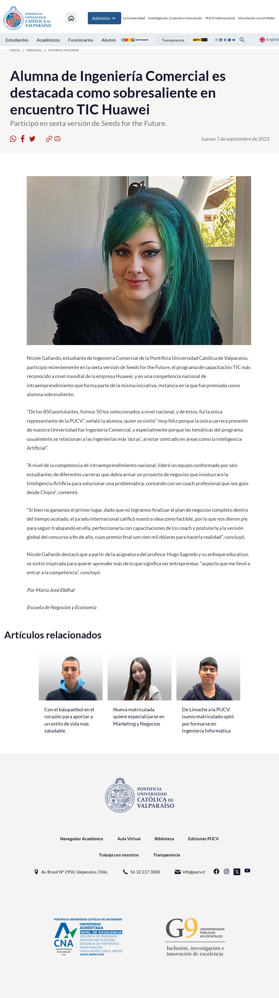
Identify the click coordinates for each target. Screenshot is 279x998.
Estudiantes (17, 39)
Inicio (15, 49)
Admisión (104, 18)
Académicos (48, 39)
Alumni (109, 39)
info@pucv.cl (189, 871)
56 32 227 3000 (141, 871)
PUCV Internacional (220, 18)
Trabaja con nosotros (119, 854)
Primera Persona (63, 49)
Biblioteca (164, 838)
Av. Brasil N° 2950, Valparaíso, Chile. (70, 871)
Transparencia (173, 40)
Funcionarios (80, 39)
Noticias (34, 49)
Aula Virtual (128, 838)
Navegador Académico (81, 838)
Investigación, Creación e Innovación (175, 18)
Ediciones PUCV (203, 838)
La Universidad (134, 18)
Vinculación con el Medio (256, 18)
